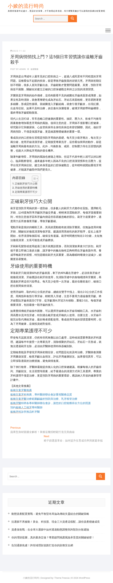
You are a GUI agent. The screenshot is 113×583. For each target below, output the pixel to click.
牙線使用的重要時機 (26, 187)
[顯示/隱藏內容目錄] (33, 179)
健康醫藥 (35, 69)
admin (22, 69)
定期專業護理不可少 (26, 191)
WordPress (84, 578)
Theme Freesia (61, 578)
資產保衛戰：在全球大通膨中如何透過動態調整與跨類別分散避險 (50, 529)
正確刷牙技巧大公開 (26, 183)
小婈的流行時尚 (26, 6)
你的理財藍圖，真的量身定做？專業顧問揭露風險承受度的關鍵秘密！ (52, 537)
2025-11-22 (18, 51)
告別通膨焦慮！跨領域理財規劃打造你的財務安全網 (42, 545)
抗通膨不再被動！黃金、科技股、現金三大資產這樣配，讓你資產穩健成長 (55, 521)
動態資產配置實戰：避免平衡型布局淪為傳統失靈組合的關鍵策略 (50, 513)
